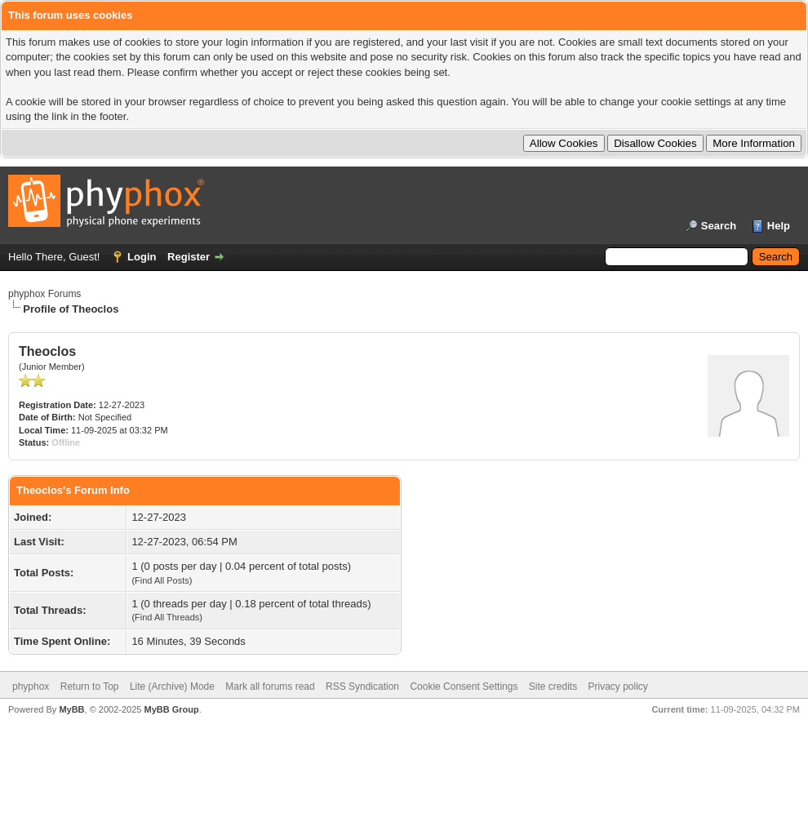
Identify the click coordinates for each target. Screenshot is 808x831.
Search (718, 226)
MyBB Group (171, 709)
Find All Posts (162, 580)
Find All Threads (167, 617)
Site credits (553, 686)
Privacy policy (618, 686)
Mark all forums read (269, 686)
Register (188, 257)
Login (141, 257)
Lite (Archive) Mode (172, 686)
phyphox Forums (44, 294)
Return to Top (89, 686)
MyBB (71, 709)
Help (778, 226)
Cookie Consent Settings (463, 686)
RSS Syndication (362, 686)
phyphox (30, 686)
